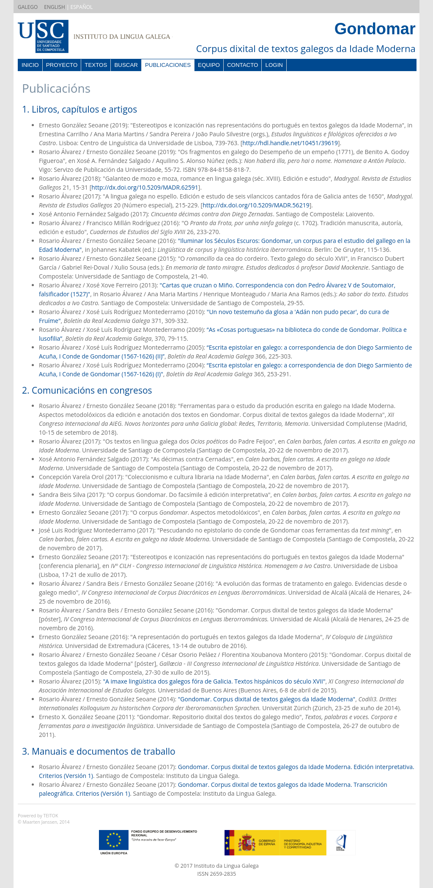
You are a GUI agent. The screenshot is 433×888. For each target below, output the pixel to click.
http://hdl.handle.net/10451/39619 (290, 143)
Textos (96, 65)
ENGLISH (54, 7)
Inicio (30, 65)
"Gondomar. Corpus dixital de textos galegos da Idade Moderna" (266, 699)
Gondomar (375, 29)
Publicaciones (168, 65)
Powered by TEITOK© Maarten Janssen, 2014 (44, 819)
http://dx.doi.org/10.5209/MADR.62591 (144, 187)
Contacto (242, 65)
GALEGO (28, 7)
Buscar (126, 65)
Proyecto (62, 65)
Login (273, 65)
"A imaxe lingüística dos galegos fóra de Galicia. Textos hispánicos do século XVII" (214, 681)
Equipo (209, 65)
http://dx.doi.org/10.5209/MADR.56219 (256, 205)
